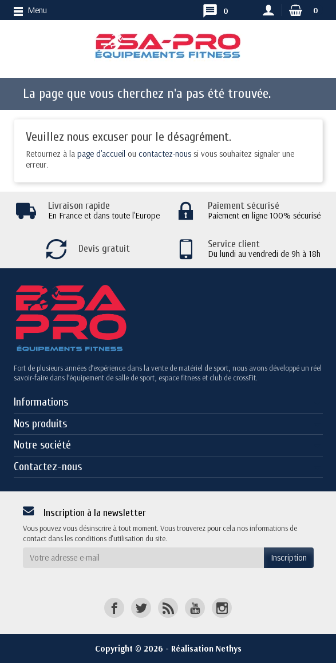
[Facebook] (114, 608)
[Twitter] (141, 608)
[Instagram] (222, 608)
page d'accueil (101, 153)
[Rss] (168, 608)
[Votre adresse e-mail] (143, 557)
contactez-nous (165, 153)
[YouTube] (195, 608)
